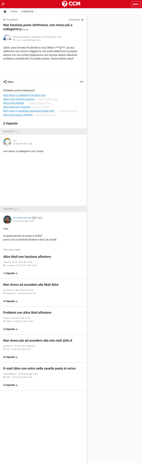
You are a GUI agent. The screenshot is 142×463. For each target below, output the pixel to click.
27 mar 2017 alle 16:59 (23, 221)
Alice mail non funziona (16, 106)
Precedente (12, 19)
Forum (14, 11)
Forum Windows (68, 110)
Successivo (74, 19)
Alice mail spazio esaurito (18, 114)
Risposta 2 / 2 (11, 209)
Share (10, 82)
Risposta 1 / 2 (11, 131)
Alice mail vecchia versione (18, 99)
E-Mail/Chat (28, 11)
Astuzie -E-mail (40, 106)
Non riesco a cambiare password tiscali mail (28, 110)
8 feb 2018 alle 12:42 (31, 40)
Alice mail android (13, 103)
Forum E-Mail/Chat (47, 99)
